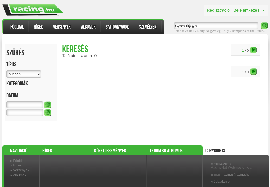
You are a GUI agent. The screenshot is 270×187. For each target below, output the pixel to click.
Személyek (147, 27)
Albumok (88, 27)
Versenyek (62, 27)
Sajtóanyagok (117, 27)
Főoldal (17, 27)
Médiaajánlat (220, 181)
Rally (201, 31)
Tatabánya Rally (185, 31)
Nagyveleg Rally (217, 31)
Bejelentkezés (246, 10)
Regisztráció (218, 10)
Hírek (38, 27)
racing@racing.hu (236, 174)
